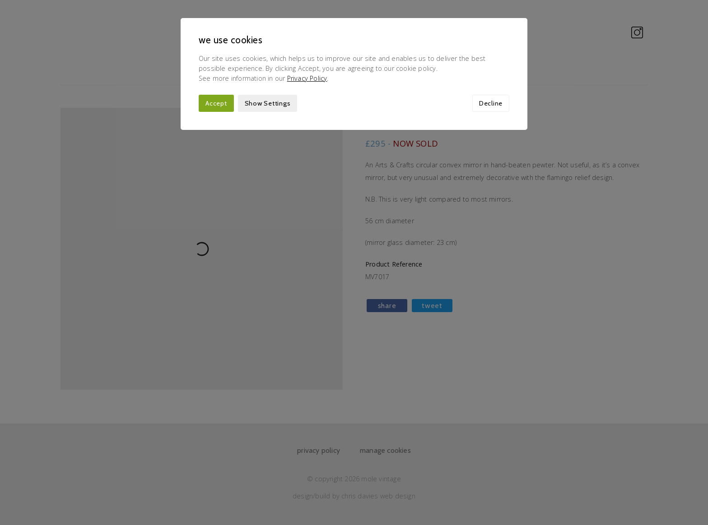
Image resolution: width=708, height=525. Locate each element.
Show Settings (268, 103)
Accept (216, 103)
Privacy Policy (307, 78)
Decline (491, 103)
